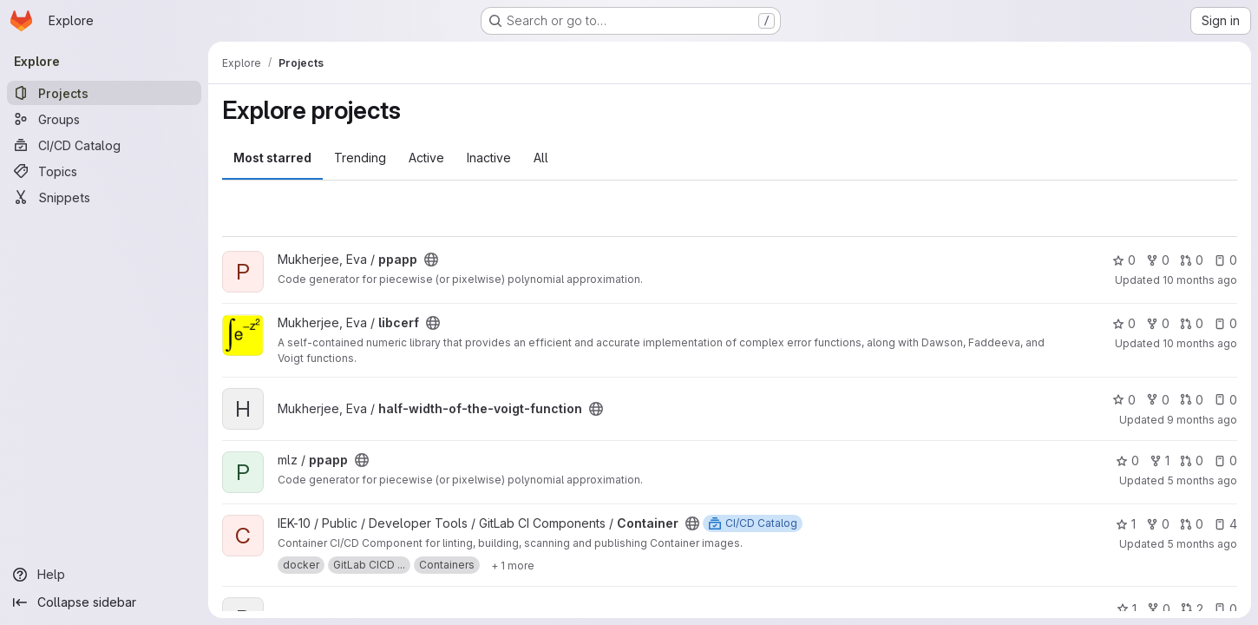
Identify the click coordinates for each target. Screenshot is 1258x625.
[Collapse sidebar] (104, 602)
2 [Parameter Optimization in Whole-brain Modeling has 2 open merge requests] (1192, 609)
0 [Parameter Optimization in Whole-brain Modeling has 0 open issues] (1225, 609)
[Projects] (104, 93)
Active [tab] (426, 157)
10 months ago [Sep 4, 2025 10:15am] (1200, 279)
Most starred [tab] (272, 157)
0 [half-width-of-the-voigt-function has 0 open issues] (1225, 399)
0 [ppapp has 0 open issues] (1225, 260)
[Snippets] (104, 197)
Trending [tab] (360, 157)
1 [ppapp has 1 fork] (1160, 460)
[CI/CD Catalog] (104, 145)
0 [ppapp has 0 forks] (1158, 260)
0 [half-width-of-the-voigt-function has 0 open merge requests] (1191, 399)
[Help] (104, 574)
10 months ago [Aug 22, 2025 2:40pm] (1200, 343)
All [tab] (541, 157)
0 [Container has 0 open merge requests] (1191, 523)
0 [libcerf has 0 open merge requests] (1191, 323)
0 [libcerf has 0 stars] (1124, 323)
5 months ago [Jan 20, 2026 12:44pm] (1202, 543)
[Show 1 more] (512, 565)
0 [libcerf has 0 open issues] (1225, 323)
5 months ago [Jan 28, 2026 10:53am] (1202, 480)
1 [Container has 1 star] (1126, 523)
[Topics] (104, 171)
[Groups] (104, 119)
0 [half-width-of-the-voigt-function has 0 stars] (1124, 399)
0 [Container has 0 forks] (1158, 523)
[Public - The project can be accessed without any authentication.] (431, 259)
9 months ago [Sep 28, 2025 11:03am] (1202, 419)
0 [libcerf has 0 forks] (1158, 323)
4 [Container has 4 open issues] (1225, 523)
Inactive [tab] (489, 157)
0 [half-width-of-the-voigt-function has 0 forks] (1158, 399)
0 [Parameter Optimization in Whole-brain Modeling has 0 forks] (1158, 609)
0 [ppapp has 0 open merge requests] (1191, 260)
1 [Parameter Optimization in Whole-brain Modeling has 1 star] (1127, 609)
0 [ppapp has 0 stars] (1124, 260)
